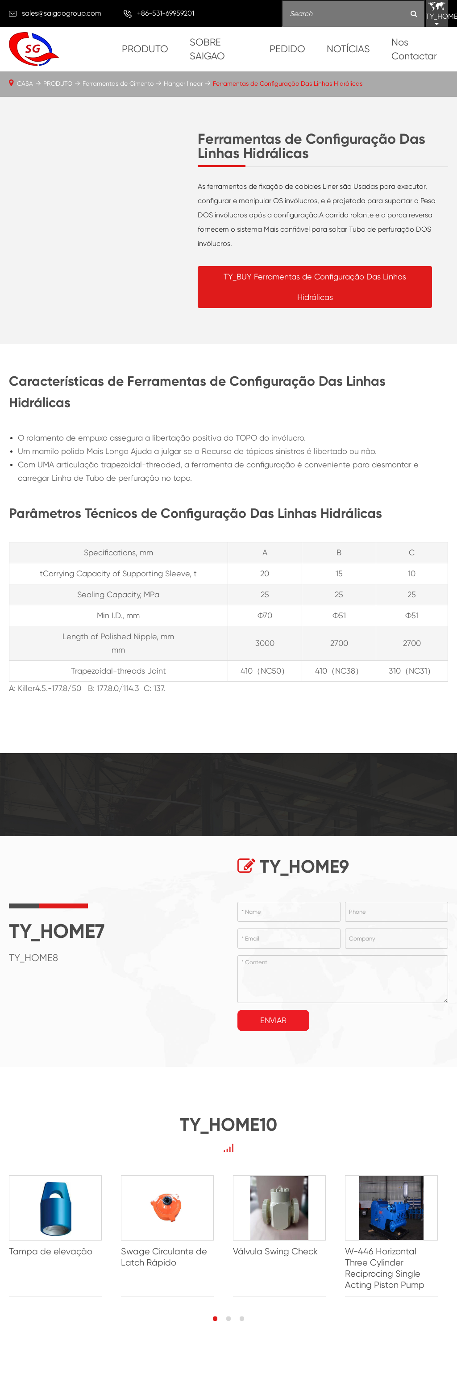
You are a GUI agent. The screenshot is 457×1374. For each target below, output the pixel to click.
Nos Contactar (414, 49)
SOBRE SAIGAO (207, 49)
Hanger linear (183, 83)
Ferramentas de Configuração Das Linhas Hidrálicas (287, 83)
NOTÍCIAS (348, 48)
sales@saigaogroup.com (61, 13)
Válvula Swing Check (280, 1253)
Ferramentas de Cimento (118, 83)
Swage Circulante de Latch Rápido (167, 1258)
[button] (215, 1320)
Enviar (273, 1020)
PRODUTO (145, 48)
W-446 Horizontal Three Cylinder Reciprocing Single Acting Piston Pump (392, 1269)
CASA (25, 83)
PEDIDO (287, 48)
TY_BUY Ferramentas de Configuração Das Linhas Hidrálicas (315, 287)
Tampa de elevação (50, 1253)
